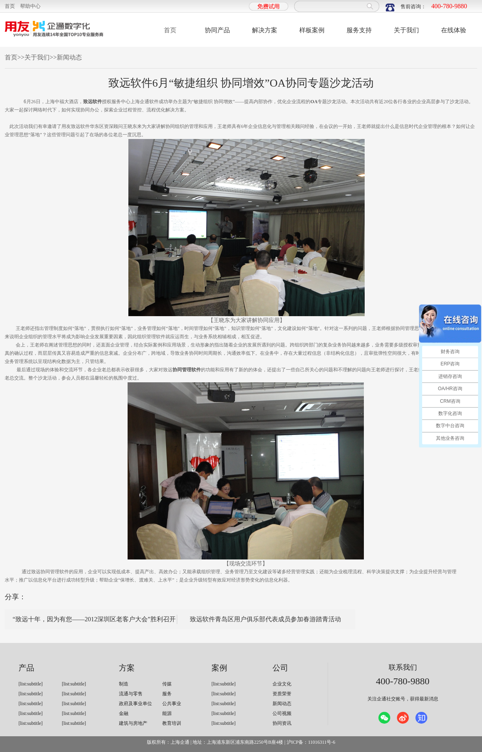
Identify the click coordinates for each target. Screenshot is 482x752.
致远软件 (92, 101)
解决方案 (264, 30)
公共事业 (171, 703)
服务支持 (359, 30)
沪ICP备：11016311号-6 (311, 742)
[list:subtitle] (31, 684)
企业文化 (282, 684)
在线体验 (453, 30)
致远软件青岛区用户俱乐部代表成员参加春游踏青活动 (265, 619)
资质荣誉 (282, 693)
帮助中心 (30, 6)
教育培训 (171, 723)
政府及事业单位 (135, 703)
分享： (15, 597)
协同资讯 (282, 723)
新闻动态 (69, 57)
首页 (10, 6)
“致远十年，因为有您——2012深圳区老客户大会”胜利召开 (94, 619)
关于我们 (406, 30)
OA (313, 101)
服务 (167, 693)
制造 (123, 684)
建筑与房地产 (133, 723)
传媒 (167, 684)
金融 (123, 713)
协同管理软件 (186, 369)
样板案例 (311, 30)
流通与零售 (131, 693)
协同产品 (217, 30)
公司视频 (282, 713)
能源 (167, 713)
